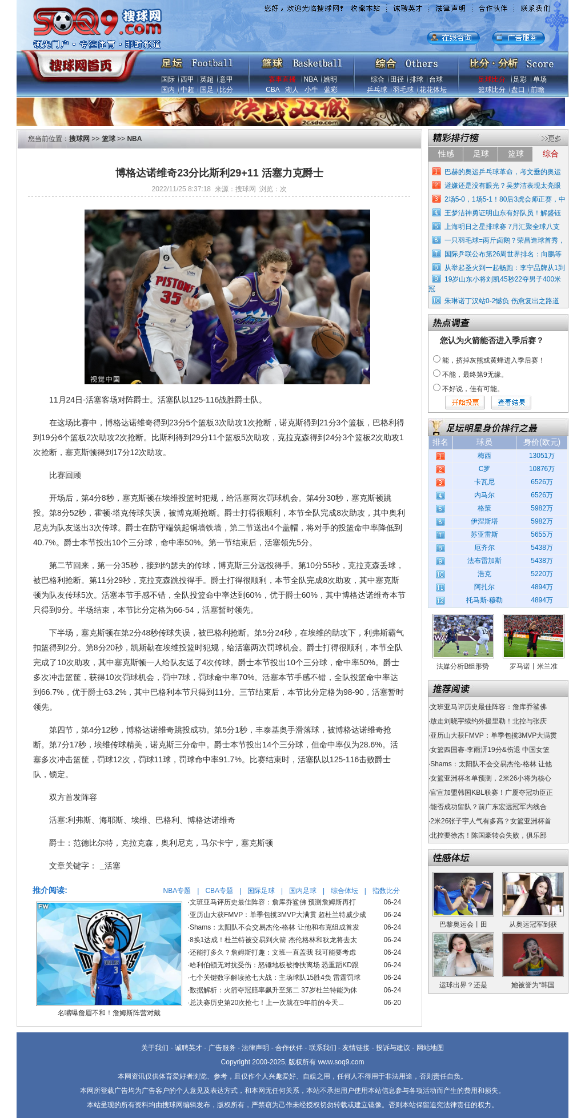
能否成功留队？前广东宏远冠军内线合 (488, 807)
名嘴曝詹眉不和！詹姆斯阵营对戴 (109, 1013)
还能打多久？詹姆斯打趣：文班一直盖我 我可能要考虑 (273, 952)
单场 (540, 79)
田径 (397, 79)
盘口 (518, 90)
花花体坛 (433, 90)
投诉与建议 (393, 1048)
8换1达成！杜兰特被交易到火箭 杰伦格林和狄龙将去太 (273, 940)
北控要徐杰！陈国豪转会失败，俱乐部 (488, 835)
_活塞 (110, 865)
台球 (436, 79)
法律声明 (255, 1048)
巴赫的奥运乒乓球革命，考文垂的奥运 (502, 172)
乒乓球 (377, 90)
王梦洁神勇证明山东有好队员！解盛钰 (502, 213)
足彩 (520, 79)
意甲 (226, 79)
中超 (187, 90)
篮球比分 (492, 90)
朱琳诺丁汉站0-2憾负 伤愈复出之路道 (501, 301)
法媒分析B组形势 (462, 666)
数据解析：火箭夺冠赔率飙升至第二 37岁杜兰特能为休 (273, 990)
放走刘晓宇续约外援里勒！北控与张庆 (488, 721)
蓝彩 (331, 90)
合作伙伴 (289, 1048)
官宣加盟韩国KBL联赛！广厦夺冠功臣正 (491, 793)
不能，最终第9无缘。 (475, 375)
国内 (168, 90)
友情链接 (356, 1048)
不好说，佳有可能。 (473, 389)
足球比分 (492, 79)
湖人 (292, 90)
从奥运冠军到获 (533, 924)
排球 (416, 79)
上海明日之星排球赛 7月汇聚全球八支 (502, 227)
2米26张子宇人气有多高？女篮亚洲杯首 (490, 821)
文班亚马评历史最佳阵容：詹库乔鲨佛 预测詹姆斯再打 (273, 902)
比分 (226, 90)
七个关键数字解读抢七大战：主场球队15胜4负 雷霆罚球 (275, 978)
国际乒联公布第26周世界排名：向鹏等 (503, 254)
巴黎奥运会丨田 (463, 924)
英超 (207, 79)
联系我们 (322, 1048)
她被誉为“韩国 (533, 985)
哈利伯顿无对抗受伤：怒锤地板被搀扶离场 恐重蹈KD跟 (274, 965)
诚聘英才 (188, 1048)
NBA (311, 79)
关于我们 (155, 1048)
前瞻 (537, 90)
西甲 (187, 79)
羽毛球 (403, 90)
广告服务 (222, 1048)
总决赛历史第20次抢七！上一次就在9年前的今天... (267, 1003)
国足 (207, 90)
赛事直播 (282, 79)
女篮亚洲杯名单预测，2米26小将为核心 (490, 778)
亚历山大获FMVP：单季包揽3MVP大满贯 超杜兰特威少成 (278, 915)
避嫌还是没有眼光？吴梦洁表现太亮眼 (502, 186)
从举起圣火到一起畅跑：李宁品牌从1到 (504, 268)
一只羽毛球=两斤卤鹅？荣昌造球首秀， (504, 240)
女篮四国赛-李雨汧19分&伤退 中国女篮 (490, 750)
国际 (168, 79)
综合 (377, 79)
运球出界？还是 (463, 985)
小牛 (311, 90)
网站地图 (430, 1048)
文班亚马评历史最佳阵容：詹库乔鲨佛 (488, 707)
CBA (272, 90)
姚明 (330, 79)
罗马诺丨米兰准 (534, 666)
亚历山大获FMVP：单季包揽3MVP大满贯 (493, 735)
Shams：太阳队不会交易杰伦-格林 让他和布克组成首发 (274, 927)
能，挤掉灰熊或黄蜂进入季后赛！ (493, 360)
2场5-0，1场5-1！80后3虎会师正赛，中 (505, 199)
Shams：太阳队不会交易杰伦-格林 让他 (491, 764)
